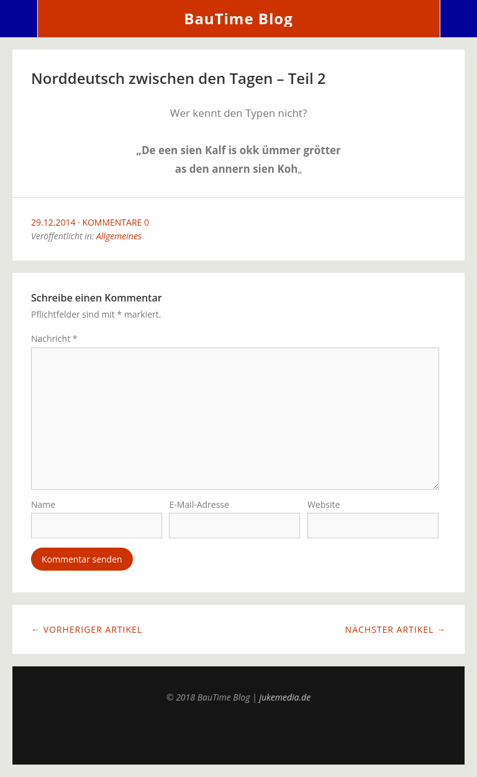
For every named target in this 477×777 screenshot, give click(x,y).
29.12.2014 (53, 222)
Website (323, 504)
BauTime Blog (238, 18)
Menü (19, 18)
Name (43, 504)
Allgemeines (119, 236)
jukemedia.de (285, 697)
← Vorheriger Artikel (86, 629)
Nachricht (54, 338)
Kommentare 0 (115, 222)
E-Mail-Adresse (199, 504)
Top (238, 733)
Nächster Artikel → (395, 629)
